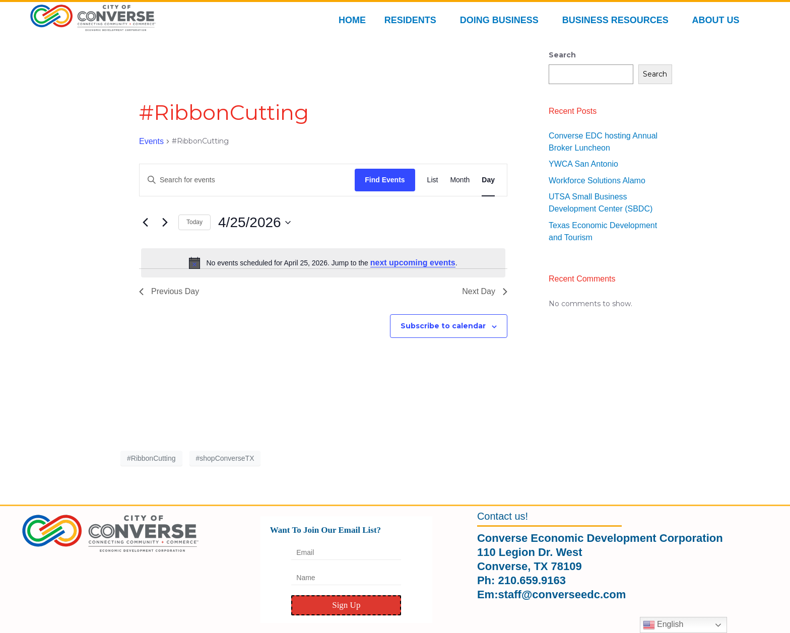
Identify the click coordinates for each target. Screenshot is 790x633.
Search (562, 54)
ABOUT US (718, 20)
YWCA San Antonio (583, 164)
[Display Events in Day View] (488, 180)
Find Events (385, 180)
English (663, 625)
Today (194, 222)
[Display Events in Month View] (460, 180)
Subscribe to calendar (443, 325)
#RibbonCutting (151, 458)
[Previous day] (145, 223)
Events (151, 141)
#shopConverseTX (225, 458)
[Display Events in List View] (432, 180)
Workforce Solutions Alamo (597, 180)
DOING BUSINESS (502, 20)
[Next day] (165, 223)
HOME (352, 20)
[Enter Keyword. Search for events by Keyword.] (247, 180)
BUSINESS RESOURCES (618, 20)
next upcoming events (412, 262)
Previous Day (169, 291)
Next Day (484, 291)
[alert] (323, 262)
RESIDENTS (412, 20)
